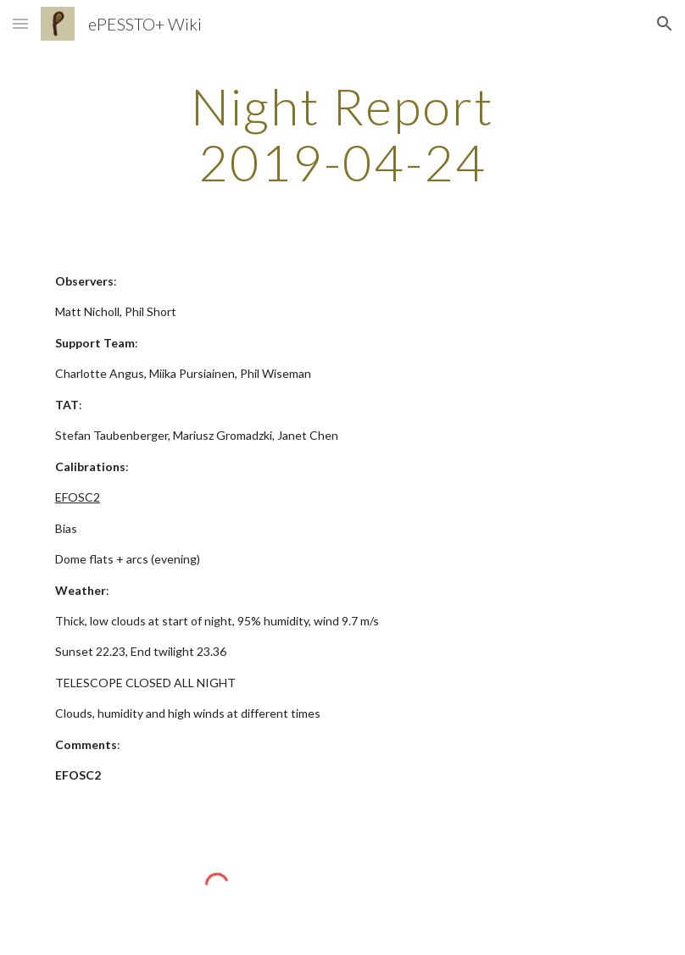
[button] (20, 23)
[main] (343, 134)
